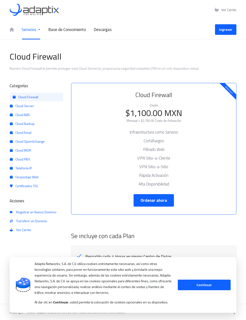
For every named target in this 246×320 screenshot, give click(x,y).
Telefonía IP (21, 168)
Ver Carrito (20, 229)
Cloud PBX (20, 159)
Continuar (204, 284)
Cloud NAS (20, 114)
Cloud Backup (22, 123)
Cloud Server (22, 105)
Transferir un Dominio (28, 220)
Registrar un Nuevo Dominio (33, 212)
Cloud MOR (20, 150)
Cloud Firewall (25, 96)
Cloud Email (20, 132)
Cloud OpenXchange (27, 141)
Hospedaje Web (24, 176)
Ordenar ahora (154, 200)
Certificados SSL (24, 185)
